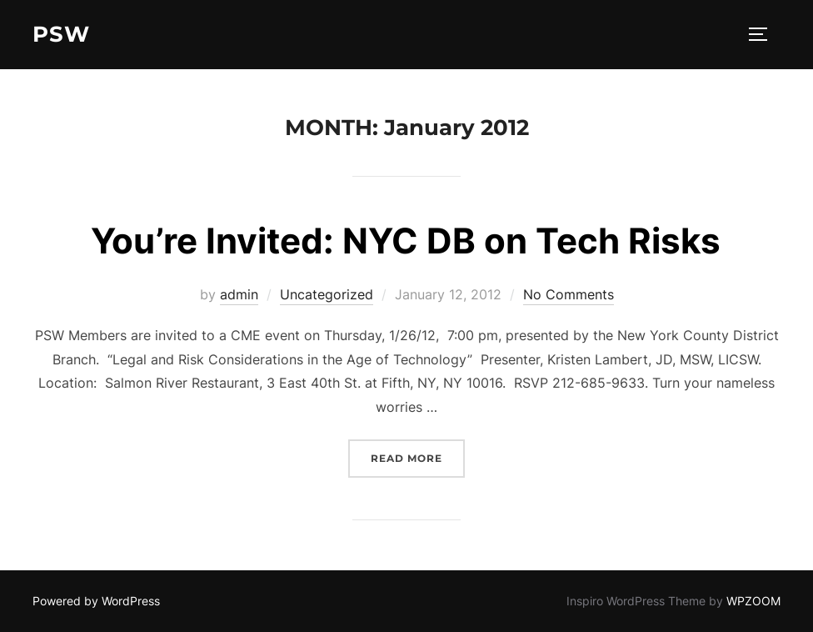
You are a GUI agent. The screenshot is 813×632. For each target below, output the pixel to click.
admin (239, 294)
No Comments (568, 294)
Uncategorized (326, 294)
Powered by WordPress (96, 601)
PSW (61, 34)
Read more (418, 456)
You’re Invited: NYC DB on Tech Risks (406, 240)
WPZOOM (753, 601)
